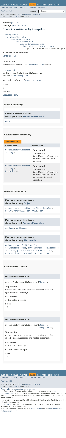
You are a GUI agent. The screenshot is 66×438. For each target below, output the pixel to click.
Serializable (9, 56)
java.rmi (15, 23)
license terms (36, 409)
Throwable (30, 240)
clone (8, 208)
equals (16, 208)
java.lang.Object (10, 35)
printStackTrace (25, 250)
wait (28, 211)
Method (36, 14)
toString (44, 253)
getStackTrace (35, 248)
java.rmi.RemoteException (31, 44)
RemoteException (33, 116)
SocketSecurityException (17, 150)
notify (8, 211)
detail (8, 121)
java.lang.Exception (20, 39)
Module (14, 5)
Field (20, 14)
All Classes (6, 11)
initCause (10, 250)
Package (23, 5)
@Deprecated (9, 70)
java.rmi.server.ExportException (38, 46)
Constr (27, 14)
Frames (33, 8)
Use (39, 5)
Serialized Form (10, 95)
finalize (26, 208)
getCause (9, 228)
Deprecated (53, 5)
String (9, 152)
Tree (44, 5)
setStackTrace (31, 253)
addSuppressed (12, 245)
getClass (36, 208)
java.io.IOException (24, 42)
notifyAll (19, 211)
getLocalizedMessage (15, 248)
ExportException (19, 76)
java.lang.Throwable (16, 37)
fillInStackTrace (30, 245)
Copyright (5, 404)
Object (28, 203)
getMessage (21, 228)
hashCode (47, 208)
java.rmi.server (19, 25)
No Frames (43, 8)
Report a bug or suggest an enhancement (18, 389)
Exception (10, 171)
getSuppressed (51, 248)
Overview (5, 5)
